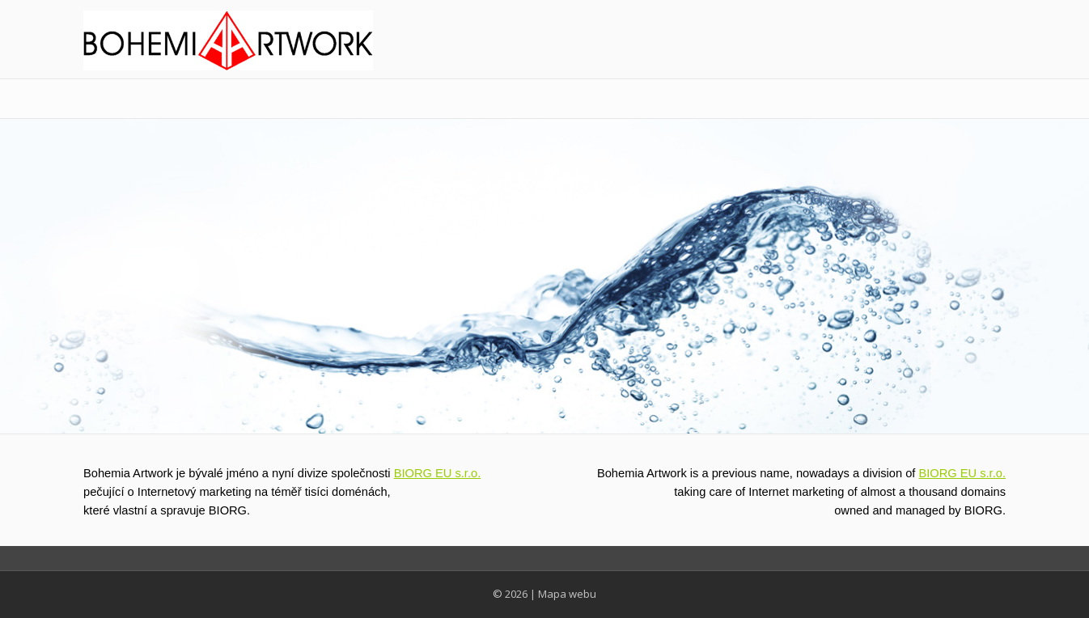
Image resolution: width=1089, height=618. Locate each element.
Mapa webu (567, 593)
